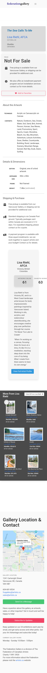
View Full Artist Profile (22, 371)
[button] (35, 4)
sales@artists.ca (10, 595)
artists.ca (20, 660)
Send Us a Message (23, 602)
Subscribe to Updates (24, 620)
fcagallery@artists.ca (12, 592)
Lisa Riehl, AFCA (17, 37)
